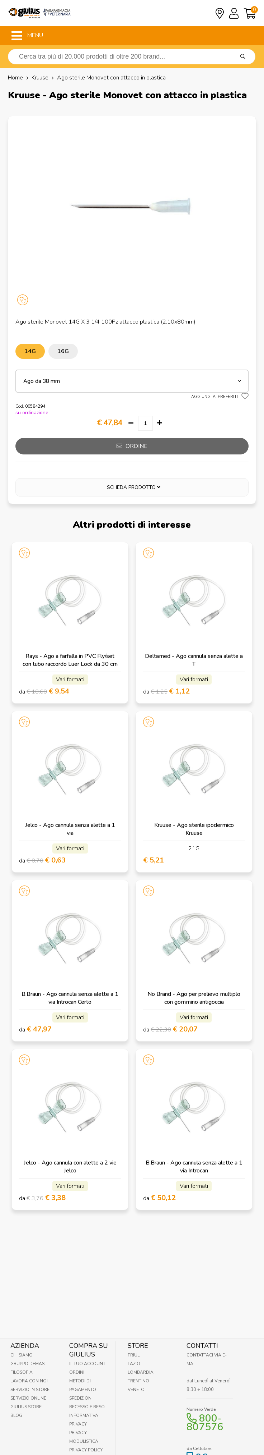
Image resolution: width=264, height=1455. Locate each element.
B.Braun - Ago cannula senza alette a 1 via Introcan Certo (70, 998)
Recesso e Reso (87, 1407)
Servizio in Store (30, 1389)
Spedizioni (81, 1398)
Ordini (76, 1372)
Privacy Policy (86, 1450)
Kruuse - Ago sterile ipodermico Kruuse (194, 829)
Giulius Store (26, 1407)
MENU (27, 35)
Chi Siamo (21, 1355)
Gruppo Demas (27, 1364)
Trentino (138, 1381)
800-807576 (205, 1422)
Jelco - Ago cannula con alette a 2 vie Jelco (70, 1167)
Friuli (134, 1355)
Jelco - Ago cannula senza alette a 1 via (70, 829)
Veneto (136, 1389)
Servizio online (28, 1398)
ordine (132, 446)
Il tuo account (87, 1364)
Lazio (134, 1364)
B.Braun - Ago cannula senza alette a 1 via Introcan (194, 1167)
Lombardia (141, 1372)
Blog (16, 1415)
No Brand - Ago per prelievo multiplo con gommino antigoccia (193, 998)
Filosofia (21, 1372)
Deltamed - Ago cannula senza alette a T (194, 660)
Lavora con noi (29, 1381)
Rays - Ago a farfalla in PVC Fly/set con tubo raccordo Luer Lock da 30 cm (70, 660)
